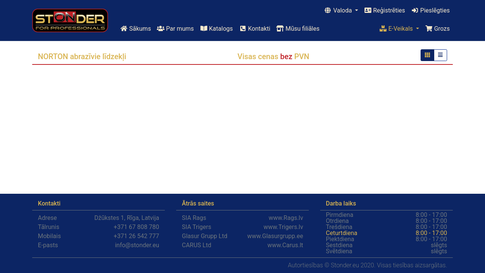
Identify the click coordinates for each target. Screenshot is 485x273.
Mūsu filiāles (297, 28)
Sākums (135, 28)
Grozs (437, 28)
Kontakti (255, 28)
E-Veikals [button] (397, 28)
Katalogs (216, 28)
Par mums (175, 28)
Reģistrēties (384, 10)
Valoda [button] (338, 10)
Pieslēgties (430, 10)
